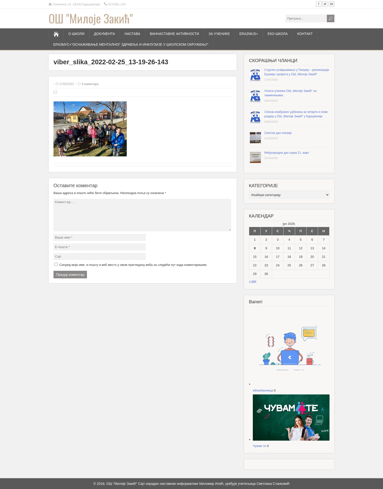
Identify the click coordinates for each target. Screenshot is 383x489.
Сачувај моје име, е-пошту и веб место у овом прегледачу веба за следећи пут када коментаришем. (133, 270)
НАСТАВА (132, 34)
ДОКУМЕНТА (104, 34)
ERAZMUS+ (248, 34)
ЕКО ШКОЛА (278, 34)
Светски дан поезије (278, 133)
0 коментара (90, 84)
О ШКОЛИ (76, 34)
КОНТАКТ (305, 34)
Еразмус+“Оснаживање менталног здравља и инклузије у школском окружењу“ (130, 44)
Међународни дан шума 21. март (286, 152)
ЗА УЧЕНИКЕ (219, 34)
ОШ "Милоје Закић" (91, 18)
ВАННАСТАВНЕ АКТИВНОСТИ (174, 34)
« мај (252, 281)
